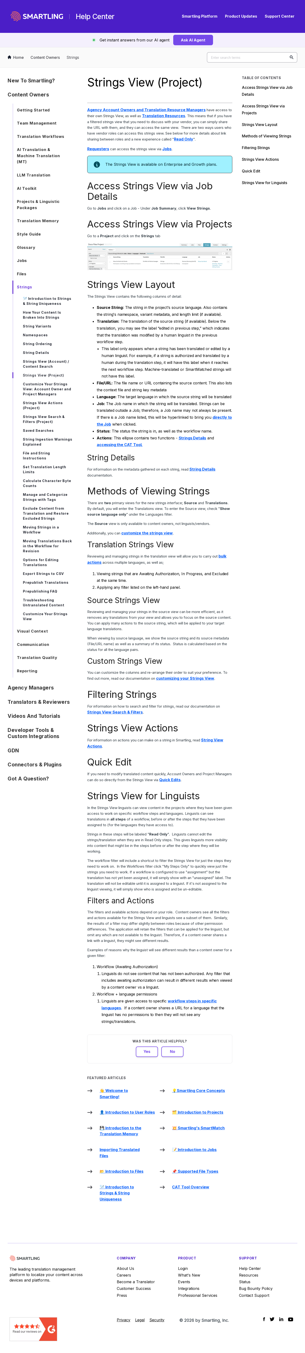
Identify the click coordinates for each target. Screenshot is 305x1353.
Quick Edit (251, 171)
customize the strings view (147, 533)
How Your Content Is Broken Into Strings (42, 314)
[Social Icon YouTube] (290, 1319)
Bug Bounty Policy (256, 1288)
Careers (124, 1275)
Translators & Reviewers (39, 702)
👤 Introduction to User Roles (127, 1112)
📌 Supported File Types (195, 1171)
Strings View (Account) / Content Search (46, 363)
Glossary (26, 247)
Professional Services (197, 1295)
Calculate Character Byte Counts (47, 483)
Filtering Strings (256, 147)
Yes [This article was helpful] (146, 1051)
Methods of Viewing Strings (266, 136)
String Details (36, 353)
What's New (189, 1275)
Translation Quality (37, 657)
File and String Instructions (36, 455)
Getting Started (33, 110)
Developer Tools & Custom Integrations (34, 733)
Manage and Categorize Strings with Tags (45, 497)
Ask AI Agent (193, 40)
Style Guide (29, 234)
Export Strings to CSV (43, 574)
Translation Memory (38, 220)
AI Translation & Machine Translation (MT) (38, 155)
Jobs (22, 260)
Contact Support (254, 1295)
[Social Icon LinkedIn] (281, 1319)
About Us (125, 1268)
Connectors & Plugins (35, 765)
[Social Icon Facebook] (264, 1319)
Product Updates (241, 16)
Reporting (27, 671)
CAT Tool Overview (190, 1187)
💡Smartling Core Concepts (198, 1090)
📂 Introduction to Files (121, 1171)
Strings (72, 57)
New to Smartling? (31, 81)
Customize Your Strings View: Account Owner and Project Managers (47, 389)
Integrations (188, 1288)
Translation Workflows (40, 136)
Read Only (183, 139)
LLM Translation (34, 175)
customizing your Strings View (185, 678)
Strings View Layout (259, 124)
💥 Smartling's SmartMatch (198, 1128)
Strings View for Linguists (264, 182)
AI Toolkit (27, 188)
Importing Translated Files (120, 1152)
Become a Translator (136, 1281)
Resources (248, 1275)
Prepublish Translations (46, 582)
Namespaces (35, 335)
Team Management (37, 123)
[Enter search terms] (252, 57)
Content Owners (45, 57)
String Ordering (37, 344)
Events (184, 1281)
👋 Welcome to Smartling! (114, 1093)
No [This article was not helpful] (172, 1051)
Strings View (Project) (43, 375)
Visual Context (32, 631)
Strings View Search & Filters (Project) (44, 419)
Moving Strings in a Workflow (41, 529)
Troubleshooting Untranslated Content (43, 602)
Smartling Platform (199, 16)
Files (21, 274)
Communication (33, 644)
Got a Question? (28, 779)
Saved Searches (38, 430)
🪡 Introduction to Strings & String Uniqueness (47, 301)
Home (16, 57)
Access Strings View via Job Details (267, 91)
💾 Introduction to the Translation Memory (120, 1131)
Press (122, 1295)
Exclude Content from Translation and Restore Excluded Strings (46, 513)
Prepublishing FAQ (40, 591)
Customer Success (134, 1288)
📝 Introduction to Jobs (194, 1149)
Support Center (280, 16)
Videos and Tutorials (34, 716)
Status (244, 1281)
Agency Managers (31, 688)
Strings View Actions (260, 159)
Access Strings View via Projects (263, 109)
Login (183, 1268)
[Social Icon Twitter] (272, 1319)
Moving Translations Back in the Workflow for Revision (47, 546)
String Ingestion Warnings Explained (47, 441)
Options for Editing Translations (41, 562)
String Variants (37, 326)
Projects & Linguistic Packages (38, 204)
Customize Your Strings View (45, 616)
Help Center (250, 1268)
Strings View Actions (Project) (43, 405)
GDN (13, 751)
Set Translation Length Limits (44, 469)
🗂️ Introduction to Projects (197, 1112)
